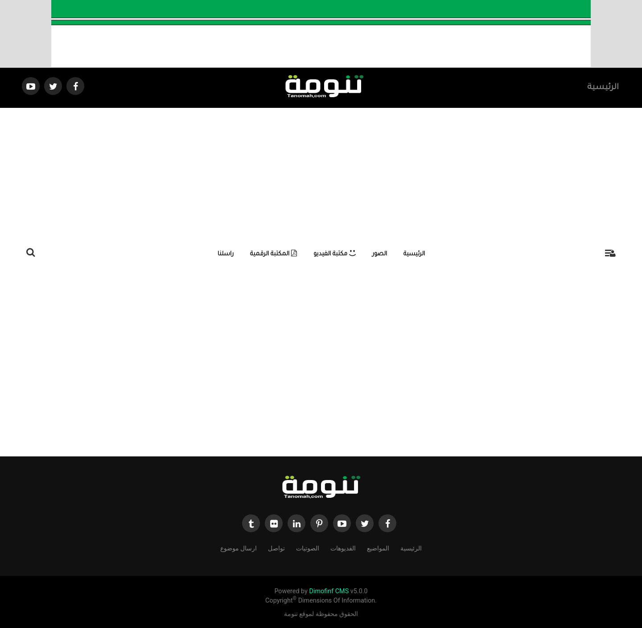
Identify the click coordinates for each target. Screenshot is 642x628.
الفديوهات (343, 548)
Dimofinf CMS (329, 591)
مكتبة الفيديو (334, 254)
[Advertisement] (321, 174)
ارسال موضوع (238, 548)
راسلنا (226, 254)
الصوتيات (307, 548)
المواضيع (378, 548)
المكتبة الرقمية (273, 254)
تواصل (276, 548)
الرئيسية (603, 87)
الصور (379, 254)
